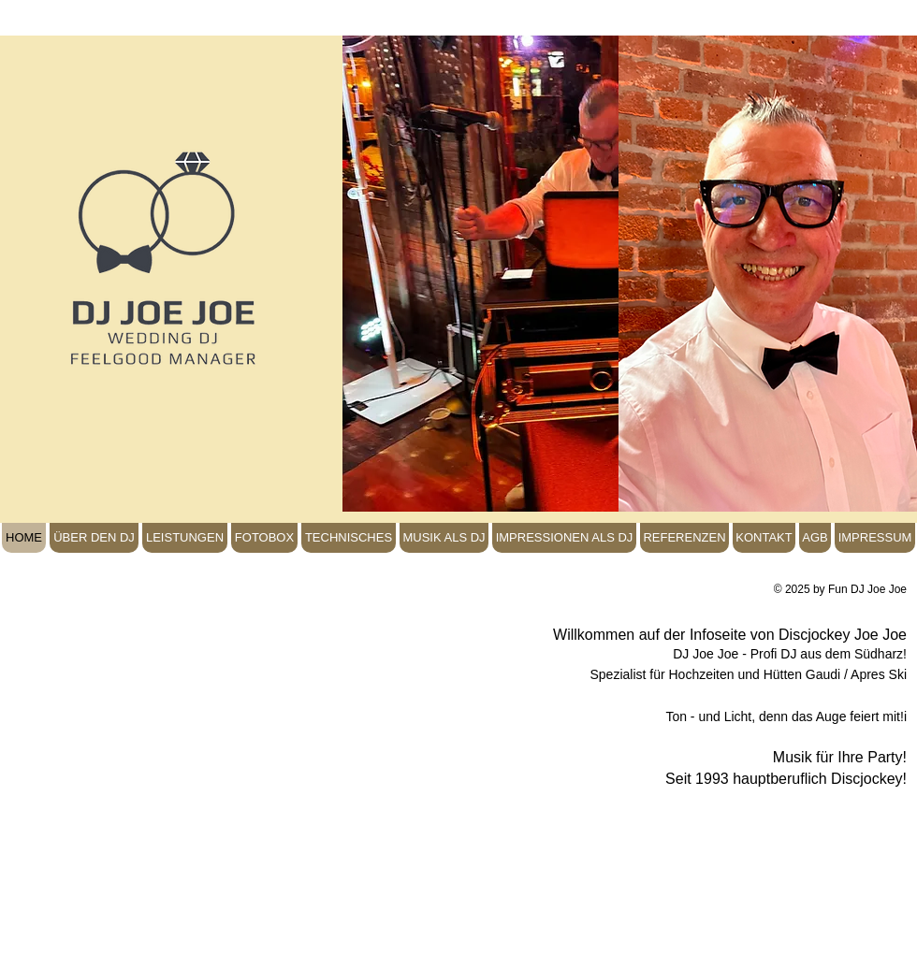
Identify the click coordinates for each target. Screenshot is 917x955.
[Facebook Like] (63, 495)
